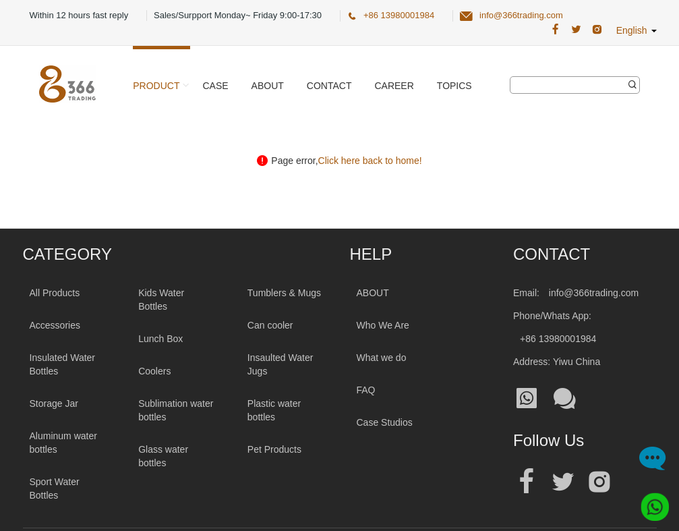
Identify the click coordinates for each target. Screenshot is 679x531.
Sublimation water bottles (175, 410)
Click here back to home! (370, 160)
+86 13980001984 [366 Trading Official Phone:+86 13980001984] (398, 15)
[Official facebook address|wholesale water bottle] (526, 482)
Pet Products (274, 449)
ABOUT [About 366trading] (373, 292)
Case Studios (385, 422)
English (636, 30)
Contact (329, 85)
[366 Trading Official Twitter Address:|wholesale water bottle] (576, 30)
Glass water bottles (163, 456)
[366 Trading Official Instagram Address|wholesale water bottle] (597, 30)
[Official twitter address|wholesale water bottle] (563, 482)
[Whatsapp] (650, 502)
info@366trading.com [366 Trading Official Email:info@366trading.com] (521, 15)
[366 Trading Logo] (67, 84)
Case (215, 85)
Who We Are (383, 325)
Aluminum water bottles (63, 442)
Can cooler (270, 325)
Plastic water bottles (274, 410)
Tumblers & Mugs (284, 292)
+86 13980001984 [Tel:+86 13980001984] (558, 338)
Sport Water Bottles (55, 488)
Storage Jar (54, 403)
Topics (454, 85)
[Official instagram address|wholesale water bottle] (599, 482)
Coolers (154, 371)
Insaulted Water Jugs (280, 364)
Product (156, 85)
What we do (382, 357)
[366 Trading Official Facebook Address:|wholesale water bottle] (555, 30)
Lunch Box (160, 338)
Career (393, 85)
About (268, 85)
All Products (55, 292)
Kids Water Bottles (161, 299)
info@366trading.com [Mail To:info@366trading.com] (594, 292)
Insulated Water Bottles (63, 364)
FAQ (366, 390)
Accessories (55, 325)
